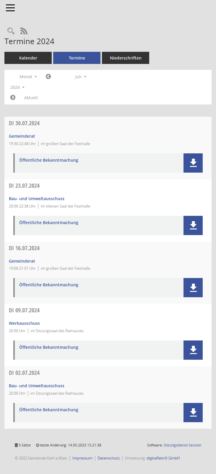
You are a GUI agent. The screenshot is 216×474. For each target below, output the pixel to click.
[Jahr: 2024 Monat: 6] (48, 76)
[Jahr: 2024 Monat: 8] (13, 97)
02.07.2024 (24, 373)
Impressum (82, 458)
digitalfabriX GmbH (163, 458)
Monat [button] (28, 76)
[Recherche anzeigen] (10, 31)
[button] (193, 163)
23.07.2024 (24, 185)
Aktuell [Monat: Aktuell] (31, 97)
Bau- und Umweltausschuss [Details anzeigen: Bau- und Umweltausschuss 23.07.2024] (36, 198)
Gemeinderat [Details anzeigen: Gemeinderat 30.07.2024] (22, 136)
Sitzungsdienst (182, 445)
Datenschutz (109, 458)
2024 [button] (17, 87)
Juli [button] (80, 76)
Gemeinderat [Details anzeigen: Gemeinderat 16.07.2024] (22, 261)
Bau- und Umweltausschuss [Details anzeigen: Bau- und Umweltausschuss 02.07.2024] (36, 385)
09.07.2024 (24, 310)
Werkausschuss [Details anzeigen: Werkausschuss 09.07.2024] (24, 323)
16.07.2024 (24, 248)
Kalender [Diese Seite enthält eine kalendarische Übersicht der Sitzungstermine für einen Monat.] (28, 58)
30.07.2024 (24, 123)
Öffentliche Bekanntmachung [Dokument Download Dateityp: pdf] (48, 160)
